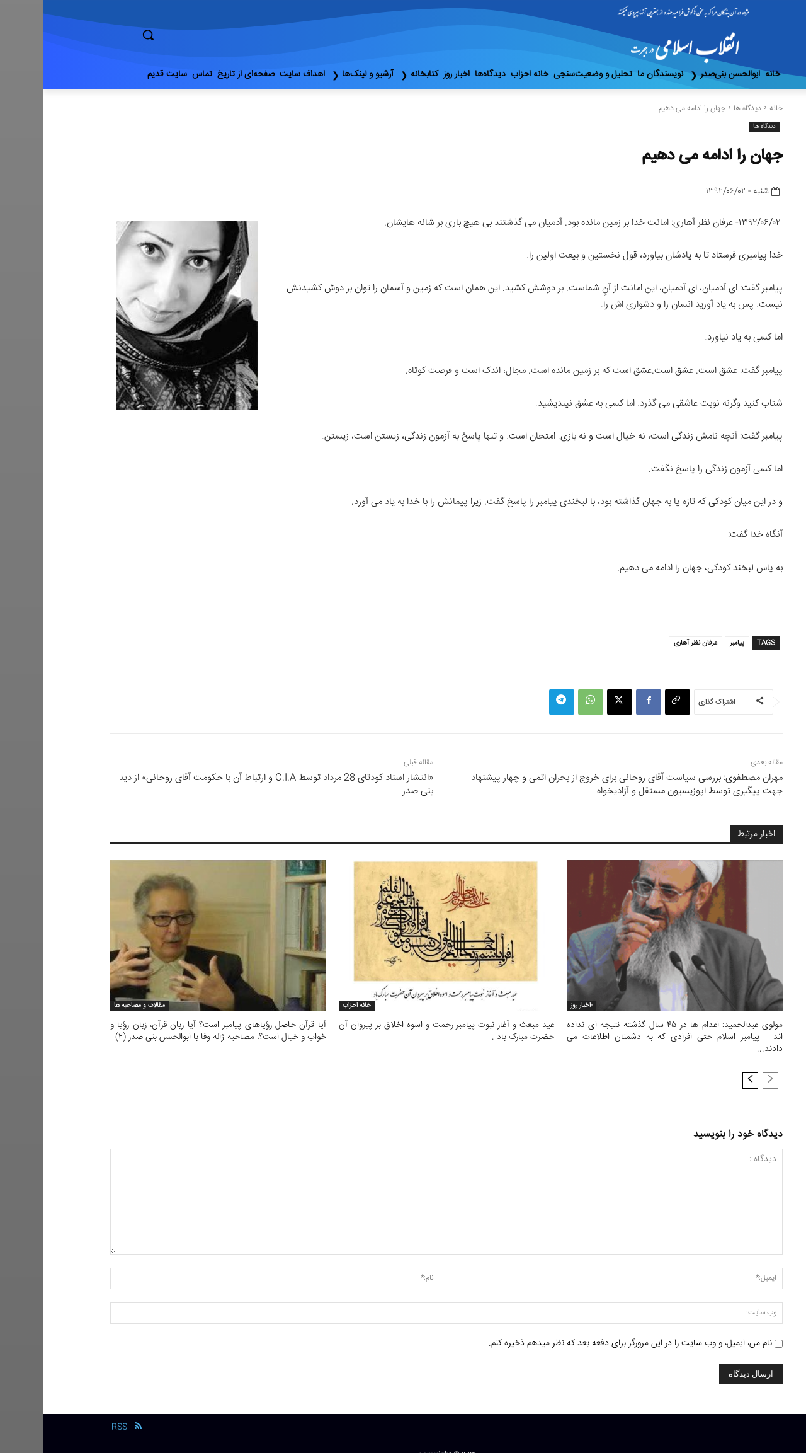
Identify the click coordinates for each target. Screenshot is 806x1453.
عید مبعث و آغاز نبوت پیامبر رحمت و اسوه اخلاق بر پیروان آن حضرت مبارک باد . (403, 1031)
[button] (201, 35)
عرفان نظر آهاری (652, 643)
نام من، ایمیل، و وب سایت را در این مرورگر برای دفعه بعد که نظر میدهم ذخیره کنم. (587, 1329)
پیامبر (693, 643)
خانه (732, 109)
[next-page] (707, 1067)
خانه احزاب (313, 1006)
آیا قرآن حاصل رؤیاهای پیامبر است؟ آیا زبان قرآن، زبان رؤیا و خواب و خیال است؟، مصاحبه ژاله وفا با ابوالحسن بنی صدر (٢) (175, 1031)
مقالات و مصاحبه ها (96, 1006)
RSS (76, 1414)
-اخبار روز (538, 1006)
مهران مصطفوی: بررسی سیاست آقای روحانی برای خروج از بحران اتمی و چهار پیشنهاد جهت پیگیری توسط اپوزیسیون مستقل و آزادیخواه (583, 784)
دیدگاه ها (704, 109)
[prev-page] (727, 1067)
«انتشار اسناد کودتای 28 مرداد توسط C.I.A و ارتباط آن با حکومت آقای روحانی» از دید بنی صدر (233, 784)
